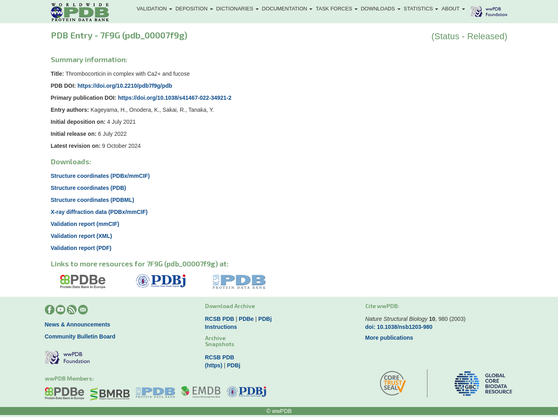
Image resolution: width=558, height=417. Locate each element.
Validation (154, 9)
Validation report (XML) (81, 236)
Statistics (421, 9)
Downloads (381, 9)
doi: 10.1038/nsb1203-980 (399, 327)
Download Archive (230, 305)
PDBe (246, 319)
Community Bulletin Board (80, 336)
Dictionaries (237, 9)
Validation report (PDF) (81, 248)
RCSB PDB (219, 319)
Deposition (194, 9)
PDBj (265, 319)
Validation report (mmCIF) (85, 224)
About (453, 9)
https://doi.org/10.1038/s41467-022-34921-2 (175, 98)
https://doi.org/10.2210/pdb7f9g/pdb (124, 86)
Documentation (287, 9)
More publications (389, 337)
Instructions (221, 327)
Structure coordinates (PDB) (88, 188)
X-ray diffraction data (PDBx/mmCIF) (99, 212)
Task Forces (336, 9)
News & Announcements (78, 324)
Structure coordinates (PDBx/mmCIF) (100, 176)
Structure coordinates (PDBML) (92, 200)
